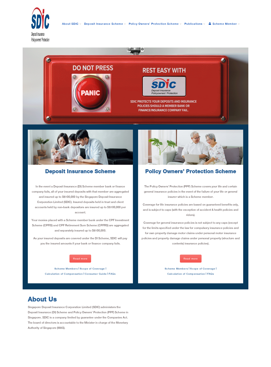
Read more (80, 258)
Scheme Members (66, 268)
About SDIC (70, 23)
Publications (193, 23)
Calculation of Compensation (64, 273)
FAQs (112, 273)
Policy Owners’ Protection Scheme (154, 23)
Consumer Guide (96, 273)
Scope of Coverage (92, 268)
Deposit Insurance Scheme (103, 23)
